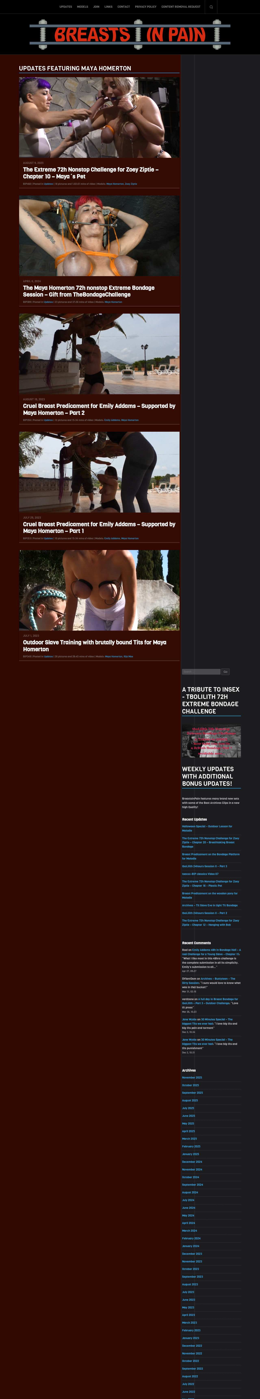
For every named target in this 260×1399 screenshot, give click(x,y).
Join (96, 7)
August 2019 (195, 1053)
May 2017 (193, 1261)
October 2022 (195, 761)
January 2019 (195, 1107)
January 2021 (195, 922)
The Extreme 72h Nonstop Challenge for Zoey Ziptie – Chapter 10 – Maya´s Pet (86, 173)
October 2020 (195, 945)
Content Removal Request (180, 7)
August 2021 (195, 868)
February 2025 (196, 545)
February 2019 (196, 1099)
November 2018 (197, 1123)
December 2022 (197, 745)
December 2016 (197, 1300)
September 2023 (197, 676)
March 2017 (194, 1276)
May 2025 (193, 522)
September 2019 (197, 1046)
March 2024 (194, 630)
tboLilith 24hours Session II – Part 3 (209, 264)
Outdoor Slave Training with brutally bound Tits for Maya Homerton (89, 646)
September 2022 (197, 768)
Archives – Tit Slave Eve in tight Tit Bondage (215, 303)
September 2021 (197, 861)
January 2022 (195, 830)
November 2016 (197, 1307)
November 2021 (197, 845)
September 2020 (197, 953)
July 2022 (193, 784)
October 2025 (195, 484)
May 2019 (193, 1076)
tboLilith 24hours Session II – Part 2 (209, 311)
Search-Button (211, 6)
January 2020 (195, 1015)
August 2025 (195, 499)
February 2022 (196, 822)
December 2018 (197, 1115)
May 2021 (193, 892)
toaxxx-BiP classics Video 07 (205, 271)
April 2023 (193, 715)
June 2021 (193, 884)
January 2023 (195, 738)
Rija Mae (123, 656)
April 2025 (193, 530)
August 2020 (195, 961)
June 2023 (193, 699)
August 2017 (195, 1238)
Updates (66, 7)
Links (108, 7)
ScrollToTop (130, 1372)
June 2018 (193, 1161)
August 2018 (195, 1146)
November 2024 (197, 568)
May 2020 (193, 984)
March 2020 (194, 999)
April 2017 (193, 1269)
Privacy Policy (145, 7)
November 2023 (197, 661)
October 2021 (195, 853)
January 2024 (195, 645)
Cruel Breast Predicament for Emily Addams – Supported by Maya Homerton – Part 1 (94, 528)
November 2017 (197, 1215)
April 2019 (193, 1084)
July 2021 (193, 876)
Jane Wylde (194, 418)
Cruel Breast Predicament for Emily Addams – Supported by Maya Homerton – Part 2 (94, 410)
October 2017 (195, 1223)
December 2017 (197, 1207)
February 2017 (196, 1284)
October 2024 (195, 576)
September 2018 (197, 1138)
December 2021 (197, 838)
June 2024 (193, 607)
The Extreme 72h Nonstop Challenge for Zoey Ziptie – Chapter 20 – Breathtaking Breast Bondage (215, 240)
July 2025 (193, 507)
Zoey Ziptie (126, 184)
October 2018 (195, 1130)
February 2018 (196, 1192)
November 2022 (197, 753)
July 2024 (193, 599)
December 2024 (197, 561)
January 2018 (195, 1199)
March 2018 (194, 1184)
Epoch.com (226, 1352)
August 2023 (195, 684)
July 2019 (193, 1061)
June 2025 (193, 514)
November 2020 (197, 938)
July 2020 (193, 969)
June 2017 (193, 1253)
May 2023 (193, 707)
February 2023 (196, 730)
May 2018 (193, 1169)
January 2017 (195, 1292)
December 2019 (197, 1022)
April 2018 (193, 1176)
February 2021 (196, 915)
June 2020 (193, 976)
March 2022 (194, 815)
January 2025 (195, 553)
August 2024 (195, 591)
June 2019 (193, 1069)
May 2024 (193, 614)
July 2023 (193, 691)
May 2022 (193, 799)
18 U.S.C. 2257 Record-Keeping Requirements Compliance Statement (146, 1392)
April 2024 (193, 622)
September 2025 (197, 491)
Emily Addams (107, 420)
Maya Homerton (110, 184)
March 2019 (194, 1092)
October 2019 (195, 1038)
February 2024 (196, 638)
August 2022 (195, 776)
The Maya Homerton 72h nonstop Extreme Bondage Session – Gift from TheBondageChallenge (84, 291)
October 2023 (195, 668)
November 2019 (197, 1030)
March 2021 (194, 907)
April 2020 (193, 992)
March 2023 (194, 722)
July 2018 (193, 1153)
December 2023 (197, 653)
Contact (124, 7)
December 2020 (197, 930)
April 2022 (193, 807)
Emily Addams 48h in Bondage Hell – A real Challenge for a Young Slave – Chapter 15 (215, 352)
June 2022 (193, 791)
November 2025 (197, 476)
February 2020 (196, 1007)
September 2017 (197, 1230)
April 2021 (193, 899)
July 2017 (193, 1246)
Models (82, 7)
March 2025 (194, 537)
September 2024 (197, 584)
